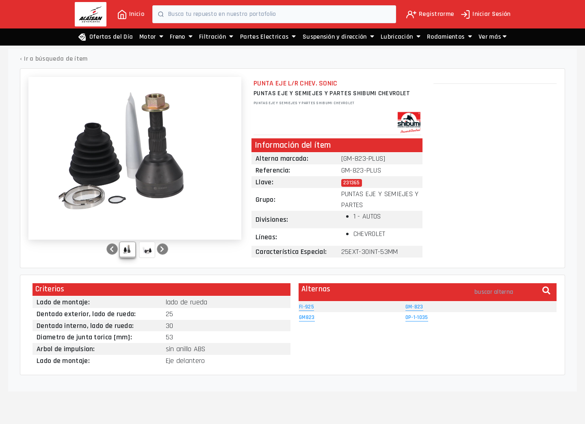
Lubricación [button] (400, 37)
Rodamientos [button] (449, 37)
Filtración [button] (216, 37)
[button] (492, 37)
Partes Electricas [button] (268, 37)
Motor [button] (151, 37)
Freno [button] (181, 37)
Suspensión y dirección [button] (338, 37)
